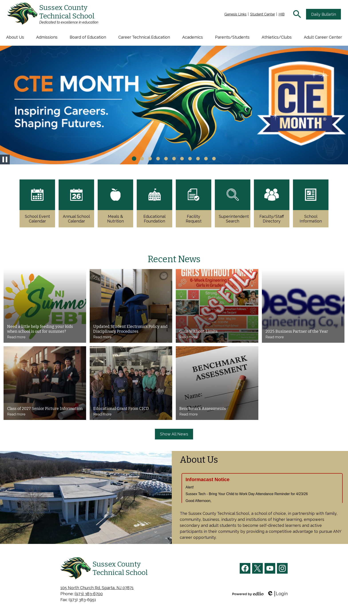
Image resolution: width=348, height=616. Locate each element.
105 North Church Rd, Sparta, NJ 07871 (97, 587)
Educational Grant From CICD (121, 408)
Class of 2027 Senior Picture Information (45, 408)
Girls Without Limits (198, 331)
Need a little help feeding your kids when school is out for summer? (40, 329)
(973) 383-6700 (89, 593)
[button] (15, 37)
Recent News (174, 259)
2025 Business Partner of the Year (296, 331)
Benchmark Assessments (202, 408)
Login (277, 593)
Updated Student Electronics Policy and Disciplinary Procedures (130, 329)
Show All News (174, 434)
